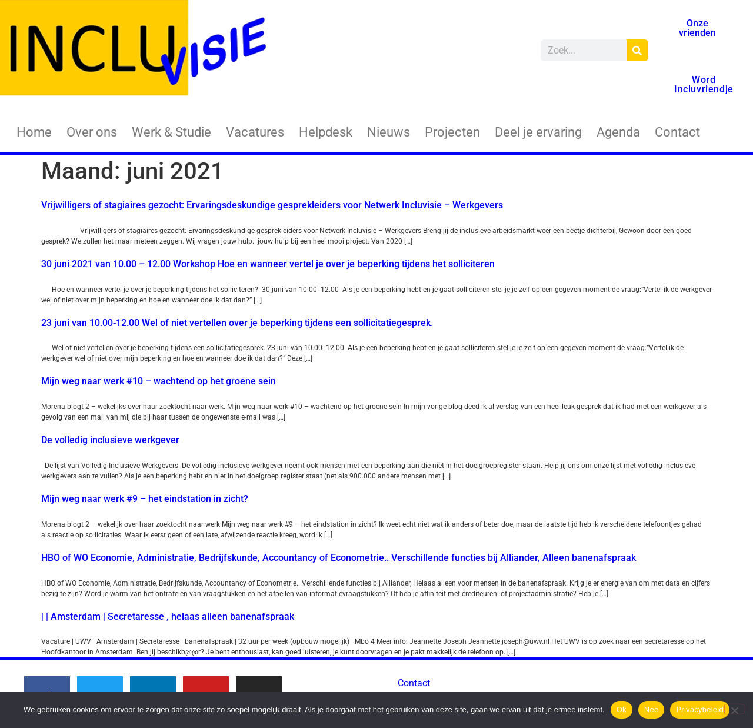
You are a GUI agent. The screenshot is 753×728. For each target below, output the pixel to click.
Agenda (618, 132)
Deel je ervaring (538, 132)
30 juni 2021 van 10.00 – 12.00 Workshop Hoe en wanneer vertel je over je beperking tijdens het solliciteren (268, 264)
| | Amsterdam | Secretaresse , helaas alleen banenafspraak (167, 616)
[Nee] (734, 709)
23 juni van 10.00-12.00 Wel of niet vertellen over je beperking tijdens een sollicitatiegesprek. (237, 322)
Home (34, 132)
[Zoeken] (637, 50)
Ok (622, 709)
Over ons (91, 132)
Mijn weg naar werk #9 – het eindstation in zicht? (144, 498)
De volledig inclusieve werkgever (110, 440)
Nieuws (388, 132)
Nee (651, 709)
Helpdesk (325, 132)
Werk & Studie (171, 132)
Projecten (452, 132)
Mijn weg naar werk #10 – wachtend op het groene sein (158, 381)
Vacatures (255, 132)
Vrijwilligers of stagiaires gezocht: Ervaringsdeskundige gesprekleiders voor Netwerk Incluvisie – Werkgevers (272, 205)
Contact (677, 132)
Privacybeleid (700, 709)
